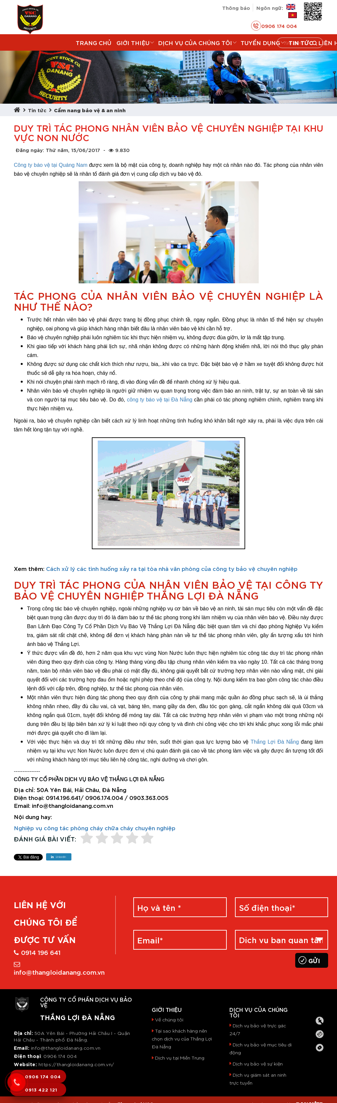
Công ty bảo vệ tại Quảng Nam (51, 165)
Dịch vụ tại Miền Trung (179, 1058)
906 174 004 (62, 1056)
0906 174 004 (274, 25)
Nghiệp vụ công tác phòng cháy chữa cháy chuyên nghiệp (94, 827)
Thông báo (236, 7)
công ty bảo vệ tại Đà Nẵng (160, 399)
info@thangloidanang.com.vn (59, 968)
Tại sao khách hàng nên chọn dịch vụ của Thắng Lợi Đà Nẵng (182, 1038)
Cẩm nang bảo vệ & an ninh (90, 109)
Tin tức (37, 109)
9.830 (119, 149)
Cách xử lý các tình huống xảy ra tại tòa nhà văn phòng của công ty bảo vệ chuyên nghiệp (172, 568)
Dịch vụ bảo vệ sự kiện (258, 1063)
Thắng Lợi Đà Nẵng (274, 742)
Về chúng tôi (169, 1019)
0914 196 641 (37, 952)
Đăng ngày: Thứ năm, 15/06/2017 (57, 149)
